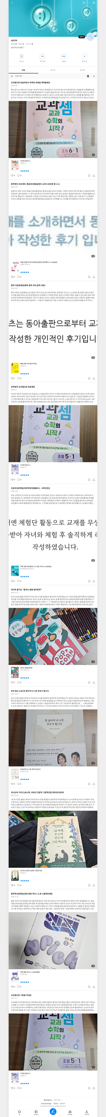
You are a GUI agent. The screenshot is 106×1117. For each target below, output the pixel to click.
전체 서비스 (94, 2)
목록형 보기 (94, 76)
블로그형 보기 (88, 76)
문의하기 (62, 1104)
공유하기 (94, 175)
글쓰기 (53, 1111)
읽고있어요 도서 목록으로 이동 (21, 56)
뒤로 (12, 2)
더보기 (89, 2)
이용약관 (55, 1104)
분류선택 (12, 76)
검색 (84, 2)
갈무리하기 (89, 175)
